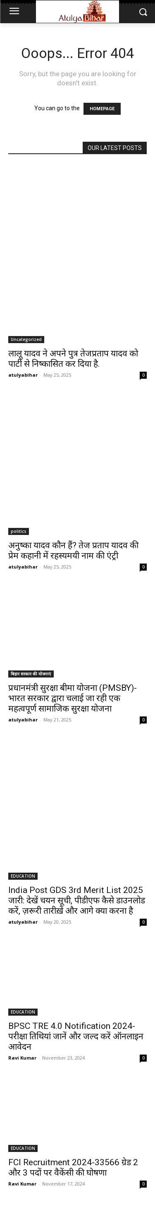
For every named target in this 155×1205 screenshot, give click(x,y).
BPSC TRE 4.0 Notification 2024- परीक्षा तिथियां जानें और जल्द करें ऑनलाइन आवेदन (75, 1036)
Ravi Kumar (22, 1058)
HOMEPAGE (102, 108)
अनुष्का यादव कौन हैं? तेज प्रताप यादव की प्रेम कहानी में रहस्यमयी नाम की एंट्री (73, 550)
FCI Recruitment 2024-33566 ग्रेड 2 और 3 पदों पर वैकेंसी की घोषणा (73, 1167)
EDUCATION (23, 876)
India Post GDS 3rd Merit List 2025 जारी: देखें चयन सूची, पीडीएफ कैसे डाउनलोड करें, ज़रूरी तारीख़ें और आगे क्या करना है (76, 900)
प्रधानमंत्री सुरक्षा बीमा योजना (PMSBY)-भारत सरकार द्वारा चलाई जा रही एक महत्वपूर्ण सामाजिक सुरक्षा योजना (72, 698)
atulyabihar (23, 375)
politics (18, 531)
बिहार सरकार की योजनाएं (31, 674)
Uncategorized (26, 339)
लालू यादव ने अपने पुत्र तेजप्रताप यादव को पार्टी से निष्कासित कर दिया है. (73, 358)
